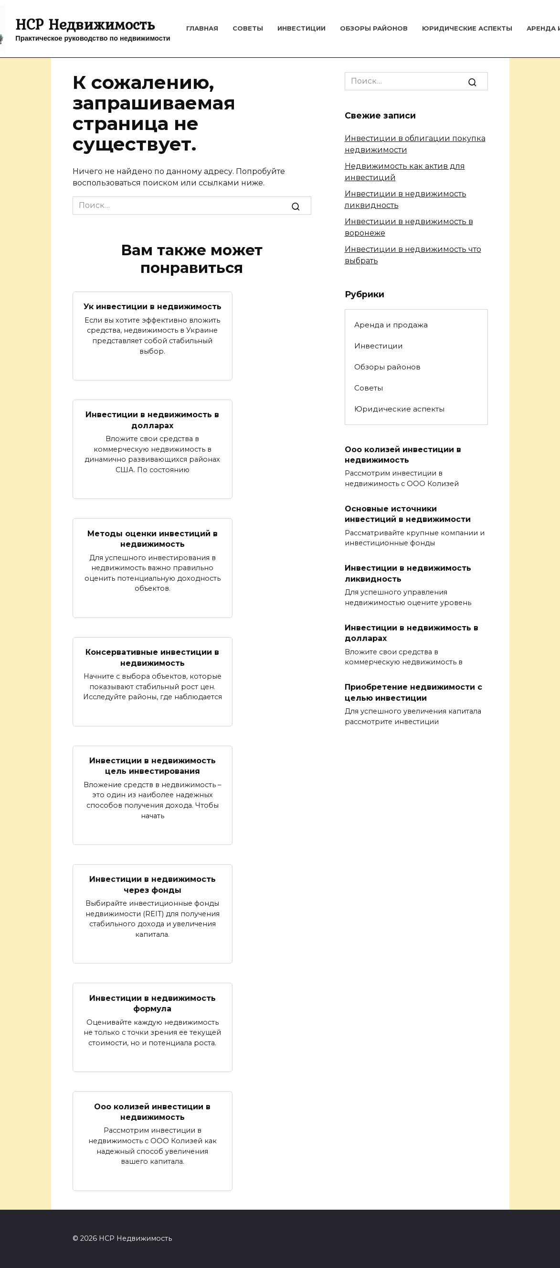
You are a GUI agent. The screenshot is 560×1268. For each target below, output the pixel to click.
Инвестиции (301, 28)
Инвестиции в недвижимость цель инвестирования (152, 766)
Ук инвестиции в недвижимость (153, 306)
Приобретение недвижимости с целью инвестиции (413, 692)
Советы (247, 28)
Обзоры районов (374, 28)
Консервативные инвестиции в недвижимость (152, 657)
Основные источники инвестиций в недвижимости (408, 514)
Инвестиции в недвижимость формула (152, 1003)
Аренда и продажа (391, 324)
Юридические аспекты (467, 28)
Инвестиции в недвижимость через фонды (152, 884)
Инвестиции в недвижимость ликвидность (408, 573)
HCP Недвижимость (85, 24)
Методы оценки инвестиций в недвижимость (152, 538)
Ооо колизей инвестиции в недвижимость (152, 1111)
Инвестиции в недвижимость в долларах (152, 420)
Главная (202, 28)
